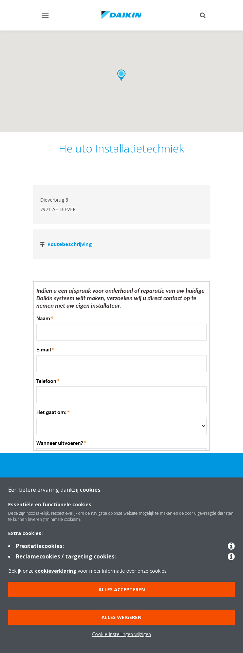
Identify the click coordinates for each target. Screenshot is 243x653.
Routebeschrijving (70, 244)
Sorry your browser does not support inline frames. (121, 366)
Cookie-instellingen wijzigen (121, 634)
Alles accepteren (121, 589)
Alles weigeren (121, 617)
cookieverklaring (55, 571)
